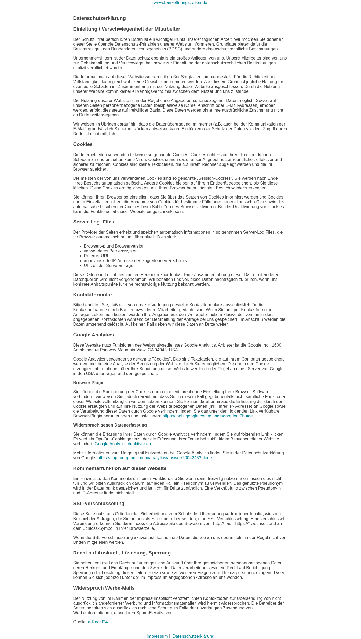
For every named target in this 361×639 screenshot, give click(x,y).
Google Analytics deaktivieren (123, 444)
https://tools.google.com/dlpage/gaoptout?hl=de (207, 416)
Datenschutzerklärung (193, 636)
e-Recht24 (98, 622)
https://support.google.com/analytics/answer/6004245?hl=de (154, 458)
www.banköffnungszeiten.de (180, 2)
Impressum (157, 636)
